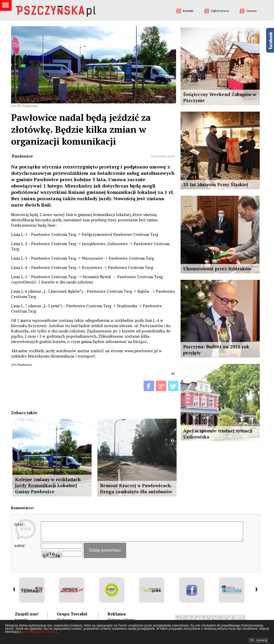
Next (256, 589)
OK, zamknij (258, 640)
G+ (161, 386)
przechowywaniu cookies (39, 632)
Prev (14, 589)
